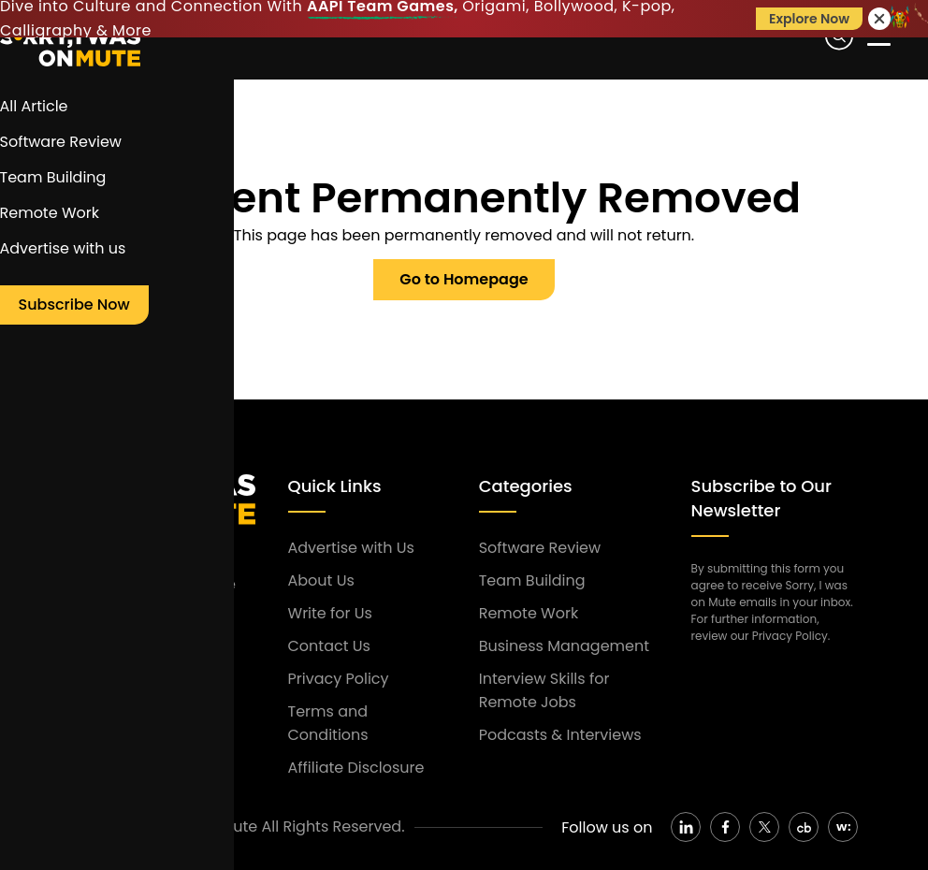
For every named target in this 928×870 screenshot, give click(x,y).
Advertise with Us (351, 547)
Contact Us (329, 646)
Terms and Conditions (328, 723)
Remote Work (528, 613)
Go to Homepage (463, 279)
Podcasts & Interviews (560, 735)
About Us (321, 580)
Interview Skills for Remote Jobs (544, 690)
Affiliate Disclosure (356, 767)
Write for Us (330, 613)
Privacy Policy (338, 678)
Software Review (540, 547)
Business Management (564, 646)
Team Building (532, 580)
